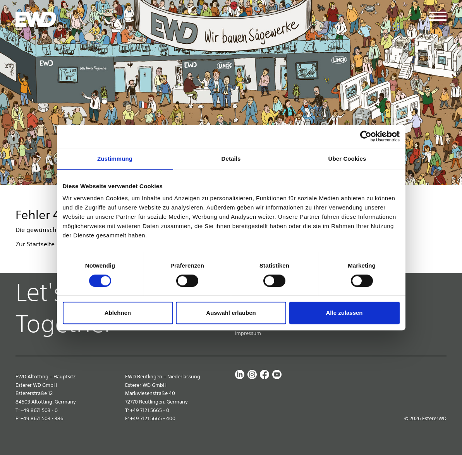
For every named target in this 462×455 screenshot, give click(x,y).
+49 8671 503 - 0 (39, 410)
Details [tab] (231, 158)
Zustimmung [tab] (114, 158)
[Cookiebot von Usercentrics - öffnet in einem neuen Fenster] (366, 136)
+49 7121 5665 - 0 (149, 410)
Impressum (248, 333)
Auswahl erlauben (231, 312)
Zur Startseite (35, 244)
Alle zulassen (344, 312)
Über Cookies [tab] (347, 158)
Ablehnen (118, 312)
